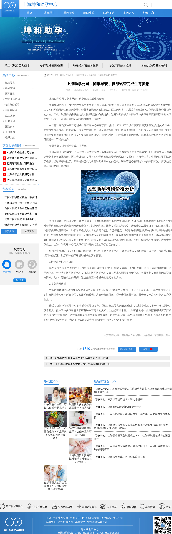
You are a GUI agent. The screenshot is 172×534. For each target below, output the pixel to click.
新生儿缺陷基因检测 (154, 65)
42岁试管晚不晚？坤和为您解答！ (126, 399)
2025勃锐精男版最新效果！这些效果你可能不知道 (22, 169)
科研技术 (75, 517)
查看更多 (29, 231)
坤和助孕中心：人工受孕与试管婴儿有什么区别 (81, 358)
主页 (48, 517)
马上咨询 (19, 280)
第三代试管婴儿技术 (17, 65)
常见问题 (69, 75)
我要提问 (9, 231)
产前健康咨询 (65, 522)
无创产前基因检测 (120, 65)
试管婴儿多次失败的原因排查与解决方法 (22, 158)
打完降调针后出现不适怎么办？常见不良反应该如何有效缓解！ (22, 163)
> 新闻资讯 (9, 121)
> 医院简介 (9, 126)
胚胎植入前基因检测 (85, 65)
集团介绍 (118, 517)
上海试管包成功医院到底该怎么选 (126, 456)
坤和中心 (148, 12)
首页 (29, 12)
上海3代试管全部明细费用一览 (124, 406)
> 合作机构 (9, 132)
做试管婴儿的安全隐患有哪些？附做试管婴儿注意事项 (22, 180)
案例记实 (128, 12)
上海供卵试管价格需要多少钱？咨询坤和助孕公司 (82, 364)
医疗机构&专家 (90, 517)
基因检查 (69, 12)
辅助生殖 (89, 12)
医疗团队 (108, 12)
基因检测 (80, 522)
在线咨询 (7, 272)
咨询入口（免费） (126, 349)
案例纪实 (106, 517)
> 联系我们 (9, 137)
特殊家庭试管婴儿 (97, 522)
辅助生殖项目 (60, 517)
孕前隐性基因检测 (51, 65)
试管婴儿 (49, 12)
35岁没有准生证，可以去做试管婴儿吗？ (22, 152)
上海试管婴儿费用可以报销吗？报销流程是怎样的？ (22, 174)
